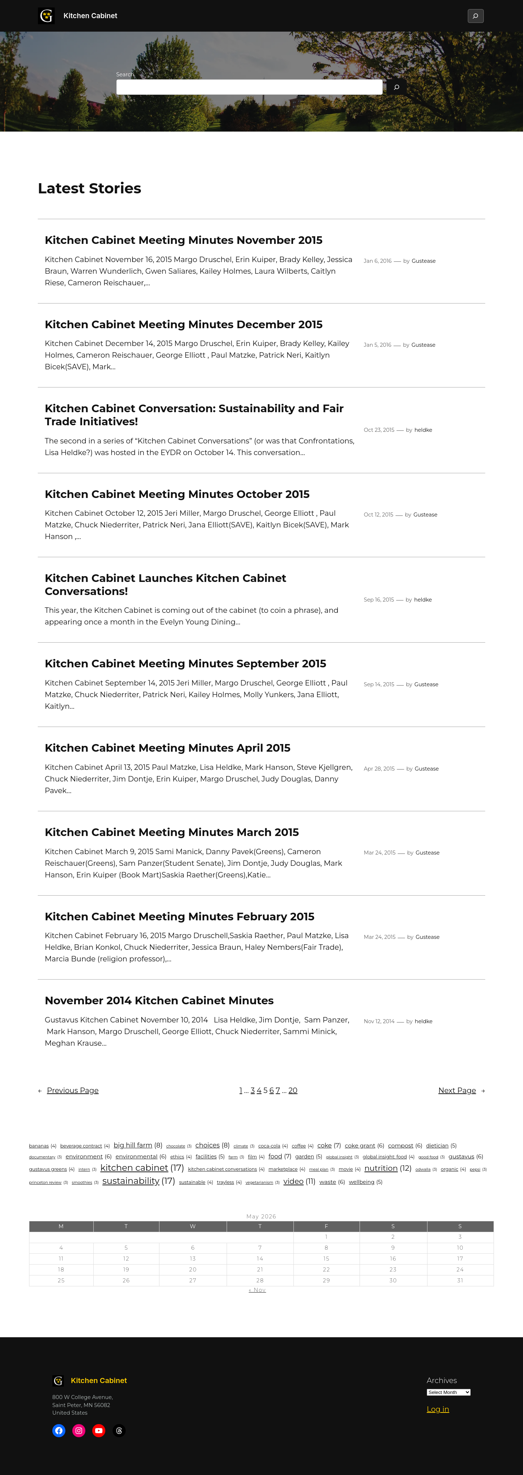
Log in (438, 1409)
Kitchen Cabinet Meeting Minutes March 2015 (172, 832)
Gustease (424, 261)
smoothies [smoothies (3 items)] (85, 1183)
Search (125, 74)
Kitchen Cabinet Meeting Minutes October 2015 (177, 494)
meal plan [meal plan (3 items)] (322, 1170)
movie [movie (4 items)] (350, 1169)
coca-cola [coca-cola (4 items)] (273, 1145)
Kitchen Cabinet (90, 15)
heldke (423, 430)
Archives (442, 1380)
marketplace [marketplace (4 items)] (286, 1169)
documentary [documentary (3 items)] (45, 1157)
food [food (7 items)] (280, 1156)
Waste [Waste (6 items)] (332, 1182)
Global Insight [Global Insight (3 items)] (342, 1157)
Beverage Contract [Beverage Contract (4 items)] (85, 1145)
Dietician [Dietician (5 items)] (441, 1146)
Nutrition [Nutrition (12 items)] (387, 1168)
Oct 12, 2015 (378, 514)
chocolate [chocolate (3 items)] (179, 1146)
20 (293, 1090)
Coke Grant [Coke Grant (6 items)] (365, 1145)
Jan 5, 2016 (378, 345)
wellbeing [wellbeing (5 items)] (366, 1182)
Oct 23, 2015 (379, 430)
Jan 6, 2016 (378, 261)
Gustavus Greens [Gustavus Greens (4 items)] (52, 1169)
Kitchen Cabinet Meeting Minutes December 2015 (184, 324)
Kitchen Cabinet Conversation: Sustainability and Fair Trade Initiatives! (194, 415)
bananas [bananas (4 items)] (43, 1145)
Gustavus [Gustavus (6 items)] (466, 1156)
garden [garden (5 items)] (308, 1157)
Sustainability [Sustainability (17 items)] (138, 1180)
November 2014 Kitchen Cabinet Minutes (159, 1000)
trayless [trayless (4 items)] (229, 1182)
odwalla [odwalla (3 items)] (426, 1170)
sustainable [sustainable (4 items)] (196, 1182)
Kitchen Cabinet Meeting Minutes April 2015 (168, 747)
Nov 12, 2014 (379, 1021)
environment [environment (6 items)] (89, 1156)
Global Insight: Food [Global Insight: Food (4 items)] (389, 1156)
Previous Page (68, 1090)
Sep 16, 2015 (379, 599)
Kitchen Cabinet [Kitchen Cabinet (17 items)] (142, 1167)
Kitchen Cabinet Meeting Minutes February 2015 (180, 916)
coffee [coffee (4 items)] (302, 1145)
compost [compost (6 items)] (405, 1145)
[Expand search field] (475, 16)
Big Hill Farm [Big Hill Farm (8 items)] (138, 1145)
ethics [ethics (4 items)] (181, 1156)
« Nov (257, 1290)
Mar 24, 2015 (380, 852)
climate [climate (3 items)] (244, 1146)
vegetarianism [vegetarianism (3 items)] (263, 1183)
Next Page (461, 1090)
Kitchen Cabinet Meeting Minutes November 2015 (184, 240)
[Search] (396, 87)
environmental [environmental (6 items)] (140, 1156)
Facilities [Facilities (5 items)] (210, 1157)
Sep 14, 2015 (379, 684)
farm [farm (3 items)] (236, 1157)
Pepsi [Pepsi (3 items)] (478, 1170)
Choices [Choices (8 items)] (212, 1145)
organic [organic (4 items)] (453, 1169)
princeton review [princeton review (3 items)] (48, 1183)
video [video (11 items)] (300, 1181)
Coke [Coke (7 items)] (329, 1145)
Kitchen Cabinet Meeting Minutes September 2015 (185, 663)
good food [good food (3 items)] (431, 1157)
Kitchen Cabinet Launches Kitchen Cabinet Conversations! (166, 585)
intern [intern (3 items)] (87, 1170)
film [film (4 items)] (256, 1156)
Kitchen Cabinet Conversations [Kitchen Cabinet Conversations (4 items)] (226, 1169)
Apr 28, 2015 (379, 768)
